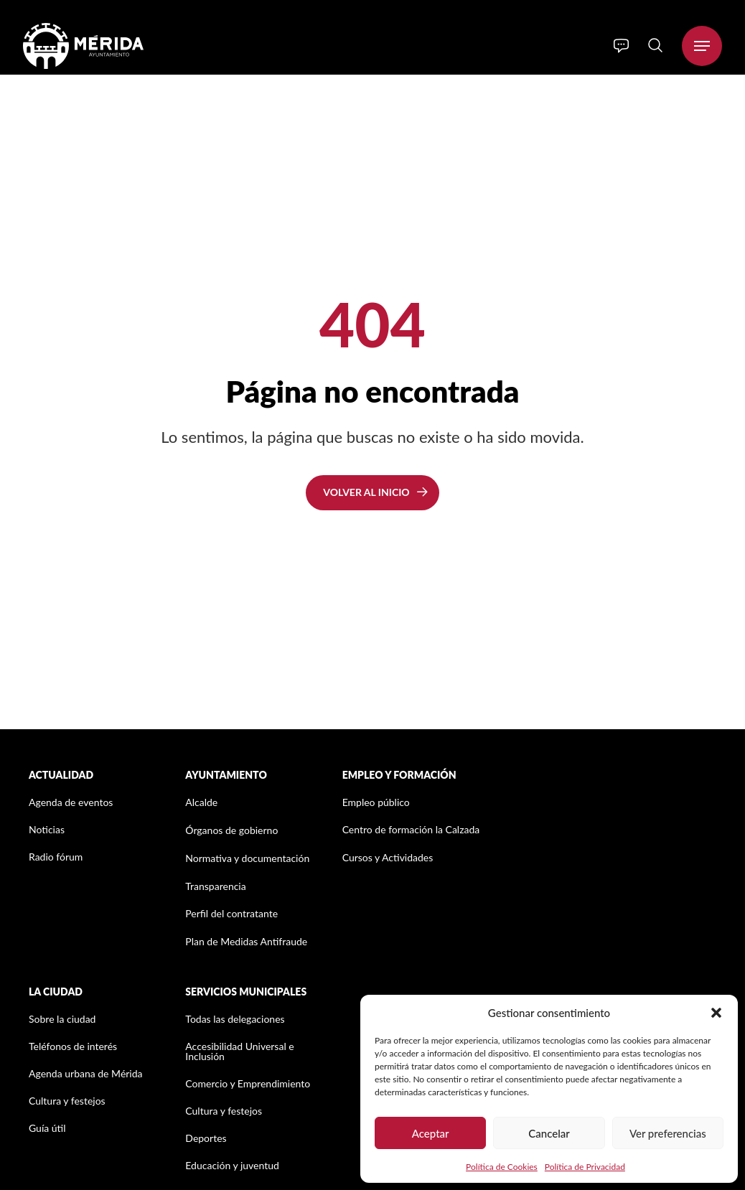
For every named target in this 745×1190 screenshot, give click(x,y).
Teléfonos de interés (73, 1046)
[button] (716, 1013)
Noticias (47, 829)
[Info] (621, 46)
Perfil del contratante (231, 913)
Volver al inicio (366, 492)
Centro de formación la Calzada (411, 829)
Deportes (205, 1138)
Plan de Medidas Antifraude (246, 941)
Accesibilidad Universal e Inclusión (239, 1051)
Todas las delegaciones (234, 1019)
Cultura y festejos (67, 1101)
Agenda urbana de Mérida (86, 1073)
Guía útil (47, 1128)
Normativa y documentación (247, 858)
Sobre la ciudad (62, 1019)
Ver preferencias (667, 1133)
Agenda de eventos (71, 802)
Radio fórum (56, 857)
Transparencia (215, 886)
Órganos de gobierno (231, 830)
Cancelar (548, 1133)
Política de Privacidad (585, 1166)
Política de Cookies (502, 1166)
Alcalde (201, 802)
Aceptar (430, 1133)
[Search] (655, 45)
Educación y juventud (232, 1165)
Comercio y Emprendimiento (247, 1083)
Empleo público (376, 802)
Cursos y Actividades (388, 857)
